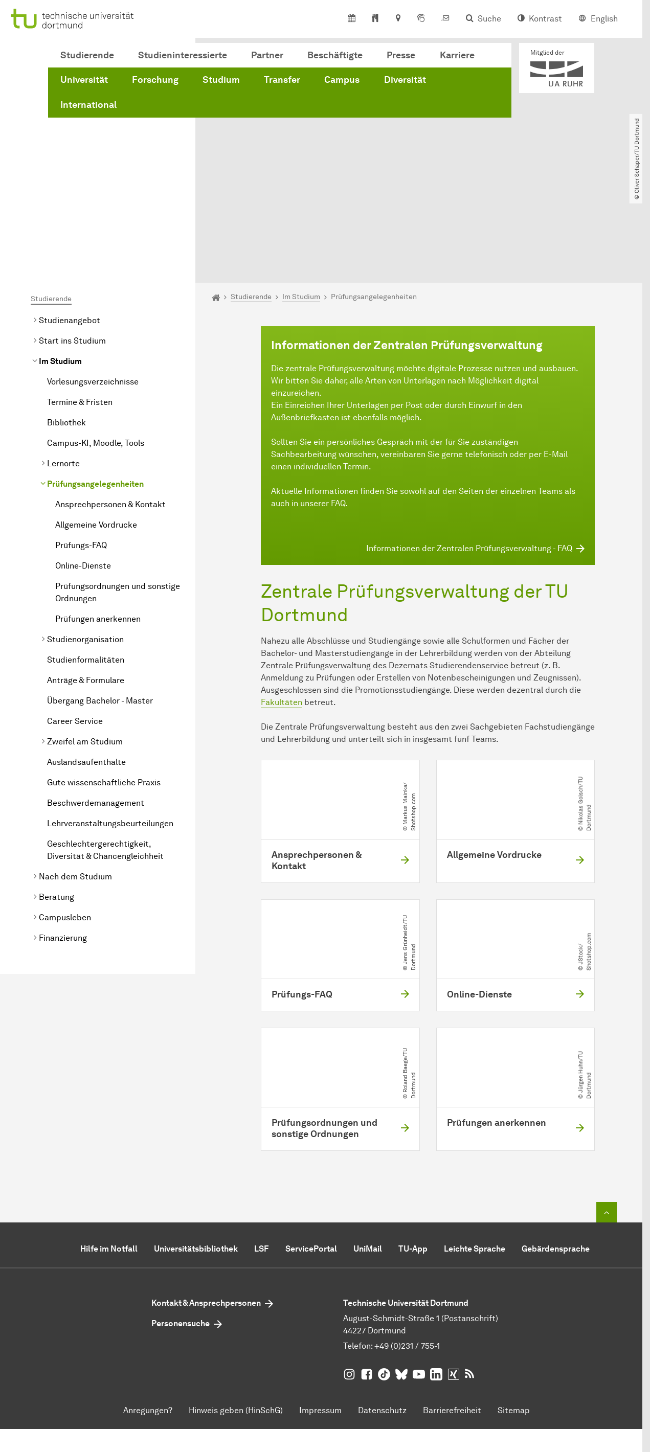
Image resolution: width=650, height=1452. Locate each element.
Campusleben (65, 815)
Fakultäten (281, 600)
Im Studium (60, 259)
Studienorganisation (85, 537)
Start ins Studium (72, 238)
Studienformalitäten (85, 557)
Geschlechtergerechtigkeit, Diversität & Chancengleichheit (105, 748)
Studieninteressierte (182, 55)
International (88, 104)
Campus (342, 79)
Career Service (75, 619)
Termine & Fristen (80, 300)
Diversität (405, 79)
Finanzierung (63, 836)
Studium (221, 79)
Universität (84, 79)
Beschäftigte (335, 55)
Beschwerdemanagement (95, 701)
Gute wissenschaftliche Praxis (104, 680)
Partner (267, 55)
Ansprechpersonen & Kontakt (110, 402)
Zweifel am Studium (85, 639)
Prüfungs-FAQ (81, 443)
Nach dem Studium (75, 774)
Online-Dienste (83, 463)
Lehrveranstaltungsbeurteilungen (110, 721)
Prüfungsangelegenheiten (95, 382)
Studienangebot (69, 218)
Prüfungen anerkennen (98, 516)
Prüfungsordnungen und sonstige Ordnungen (117, 490)
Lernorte (63, 361)
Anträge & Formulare (85, 578)
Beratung (56, 795)
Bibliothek (66, 320)
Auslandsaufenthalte (86, 660)
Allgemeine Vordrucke (96, 422)
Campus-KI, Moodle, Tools (95, 341)
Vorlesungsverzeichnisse (93, 279)
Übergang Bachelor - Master (100, 598)
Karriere (457, 55)
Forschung (155, 79)
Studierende (87, 55)
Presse (401, 55)
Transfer (282, 79)
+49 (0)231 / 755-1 (407, 1244)
